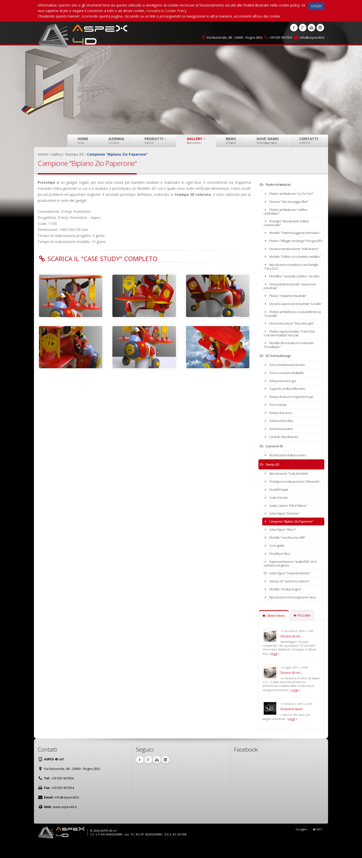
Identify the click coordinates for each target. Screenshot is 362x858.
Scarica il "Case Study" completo (103, 258)
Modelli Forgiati (278, 507)
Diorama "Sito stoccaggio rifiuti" (289, 201)
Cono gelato (276, 561)
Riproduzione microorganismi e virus (292, 611)
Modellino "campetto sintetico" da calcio (291, 290)
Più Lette (301, 630)
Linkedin (320, 27)
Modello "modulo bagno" (285, 603)
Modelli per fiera (278, 569)
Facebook (294, 27)
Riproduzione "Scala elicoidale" (288, 487)
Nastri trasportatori (280, 444)
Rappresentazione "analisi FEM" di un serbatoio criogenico (293, 579)
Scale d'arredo (277, 514)
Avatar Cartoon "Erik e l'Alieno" (288, 522)
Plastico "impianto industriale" (288, 310)
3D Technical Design (278, 372)
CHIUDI (316, 6)
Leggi (274, 668)
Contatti (308, 140)
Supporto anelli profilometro (287, 405)
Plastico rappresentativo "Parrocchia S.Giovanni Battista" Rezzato (292, 350)
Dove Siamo (268, 140)
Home (83, 140)
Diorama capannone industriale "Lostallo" (289, 320)
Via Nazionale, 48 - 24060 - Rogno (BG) (234, 37)
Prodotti (155, 140)
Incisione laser (292, 723)
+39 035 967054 (280, 37)
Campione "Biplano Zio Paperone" (291, 538)
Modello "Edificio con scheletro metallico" (288, 267)
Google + (302, 27)
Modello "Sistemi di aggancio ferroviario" (287, 233)
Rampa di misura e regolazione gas (292, 412)
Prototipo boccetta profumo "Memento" (287, 497)
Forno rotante (277, 420)
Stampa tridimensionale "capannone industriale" (293, 301)
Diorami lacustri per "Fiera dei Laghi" (292, 341)
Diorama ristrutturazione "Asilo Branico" (288, 256)
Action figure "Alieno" (282, 545)
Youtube (311, 27)
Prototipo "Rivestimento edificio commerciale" (289, 222)
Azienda (116, 140)
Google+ (302, 843)
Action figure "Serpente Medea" (289, 588)
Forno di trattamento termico (288, 381)
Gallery (196, 140)
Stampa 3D (271, 478)
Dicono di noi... (291, 650)
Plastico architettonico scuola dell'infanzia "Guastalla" (287, 331)
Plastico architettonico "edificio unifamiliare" (288, 211)
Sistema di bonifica (280, 436)
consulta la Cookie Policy (166, 10)
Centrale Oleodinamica (283, 451)
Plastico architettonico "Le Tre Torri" (292, 193)
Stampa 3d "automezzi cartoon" (290, 596)
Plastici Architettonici (277, 184)
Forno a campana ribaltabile (286, 389)
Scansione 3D (273, 460)
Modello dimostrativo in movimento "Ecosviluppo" (292, 362)
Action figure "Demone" (284, 530)
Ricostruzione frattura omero (287, 469)
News (231, 140)
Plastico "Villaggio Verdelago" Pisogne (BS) (287, 244)
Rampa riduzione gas (282, 397)
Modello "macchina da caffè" (287, 553)
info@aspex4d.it (312, 37)
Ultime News (273, 630)
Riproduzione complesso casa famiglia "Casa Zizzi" (288, 278)
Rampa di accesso (280, 428)
